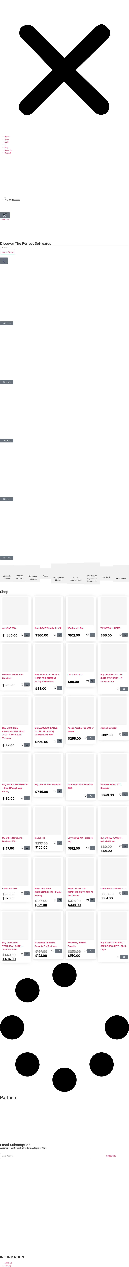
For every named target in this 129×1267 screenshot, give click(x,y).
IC (5, 145)
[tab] (6, 573)
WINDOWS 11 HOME (110, 628)
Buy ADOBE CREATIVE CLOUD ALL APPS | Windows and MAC (46, 731)
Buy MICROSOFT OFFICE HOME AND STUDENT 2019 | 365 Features (47, 678)
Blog (6, 147)
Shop (7, 139)
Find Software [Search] (7, 252)
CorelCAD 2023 (9, 889)
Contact (8, 153)
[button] (64, 69)
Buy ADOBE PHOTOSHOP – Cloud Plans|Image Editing (15, 788)
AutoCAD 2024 (9, 628)
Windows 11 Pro (75, 628)
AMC (7, 142)
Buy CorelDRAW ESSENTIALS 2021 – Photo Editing (48, 892)
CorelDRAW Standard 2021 (113, 889)
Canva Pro (40, 838)
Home (7, 137)
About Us (8, 150)
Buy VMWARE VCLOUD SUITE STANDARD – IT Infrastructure (111, 678)
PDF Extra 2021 (75, 675)
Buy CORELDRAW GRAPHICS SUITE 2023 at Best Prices (80, 892)
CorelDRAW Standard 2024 (48, 628)
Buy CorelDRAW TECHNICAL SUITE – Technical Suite (12, 946)
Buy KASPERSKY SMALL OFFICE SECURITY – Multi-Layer (113, 946)
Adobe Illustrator (108, 728)
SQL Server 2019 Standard (48, 785)
